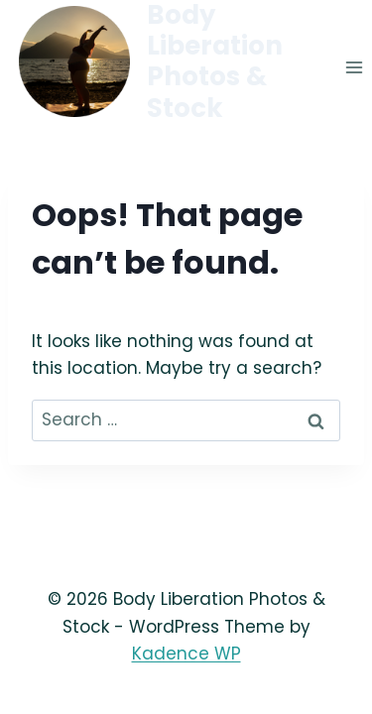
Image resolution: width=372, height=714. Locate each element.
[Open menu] (353, 68)
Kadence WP (186, 653)
